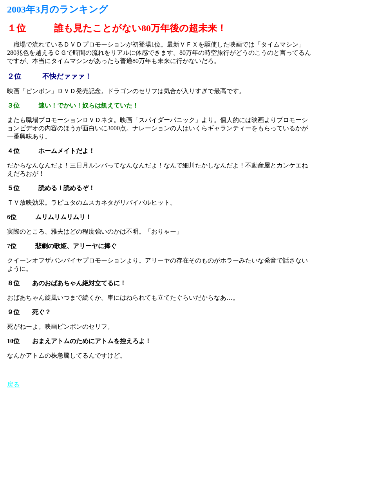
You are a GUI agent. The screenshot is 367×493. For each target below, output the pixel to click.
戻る (13, 384)
